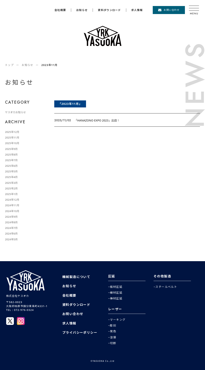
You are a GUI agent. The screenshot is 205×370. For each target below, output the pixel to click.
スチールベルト (166, 287)
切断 (113, 343)
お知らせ (82, 10)
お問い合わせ (171, 10)
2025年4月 (11, 177)
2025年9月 (11, 149)
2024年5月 (11, 239)
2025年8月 (11, 154)
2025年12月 (12, 132)
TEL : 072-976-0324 (20, 310)
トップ (9, 65)
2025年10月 (12, 143)
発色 (113, 331)
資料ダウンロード (109, 10)
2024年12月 (12, 199)
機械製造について (76, 277)
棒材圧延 (116, 298)
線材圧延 (116, 292)
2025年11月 (12, 137)
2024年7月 (11, 228)
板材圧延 (116, 287)
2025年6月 (11, 166)
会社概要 (60, 10)
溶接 (113, 337)
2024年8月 (11, 222)
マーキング (117, 319)
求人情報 (137, 10)
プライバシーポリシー (79, 332)
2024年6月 (11, 233)
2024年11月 (12, 205)
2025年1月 (11, 194)
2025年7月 (11, 160)
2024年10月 (12, 211)
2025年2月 (11, 188)
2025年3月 (11, 183)
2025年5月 (11, 171)
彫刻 (113, 325)
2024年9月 (11, 216)
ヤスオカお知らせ (15, 112)
